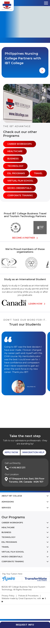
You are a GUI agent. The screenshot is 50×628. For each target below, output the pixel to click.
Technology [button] (15, 166)
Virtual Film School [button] (20, 181)
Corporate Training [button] (20, 195)
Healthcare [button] (14, 151)
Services (6, 507)
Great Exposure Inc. (28, 598)
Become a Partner (25, 238)
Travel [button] (38, 173)
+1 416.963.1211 (17, 467)
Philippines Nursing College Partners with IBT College (23, 58)
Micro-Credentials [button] (19, 188)
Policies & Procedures (28, 595)
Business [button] (13, 158)
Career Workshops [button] (19, 144)
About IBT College (12, 496)
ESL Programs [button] (16, 173)
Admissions (8, 502)
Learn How (36, 304)
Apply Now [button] (11, 452)
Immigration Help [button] (33, 452)
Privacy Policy (8, 595)
